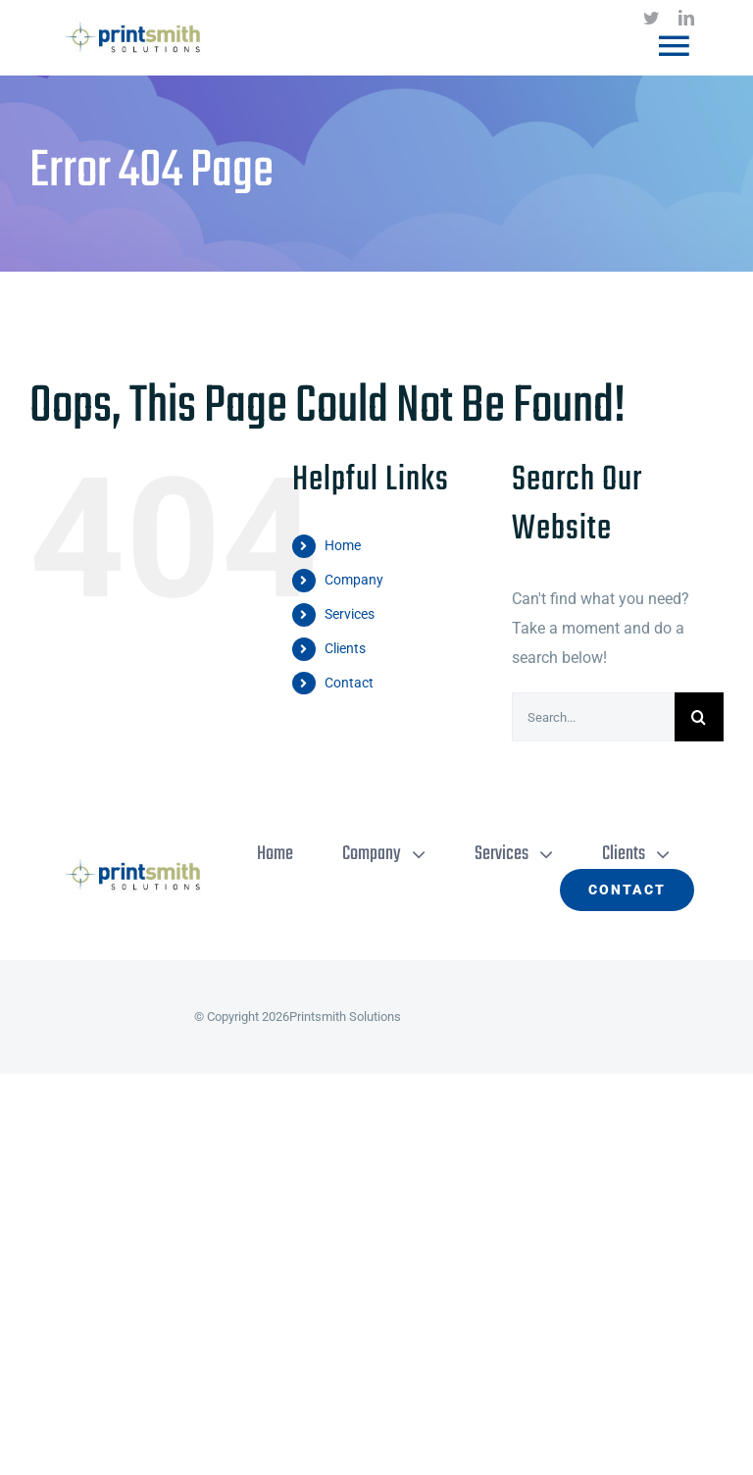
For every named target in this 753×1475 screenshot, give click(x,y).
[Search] (699, 716)
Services (350, 614)
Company (354, 579)
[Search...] (593, 716)
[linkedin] (686, 17)
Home (343, 545)
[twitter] (651, 17)
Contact (349, 682)
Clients (345, 648)
